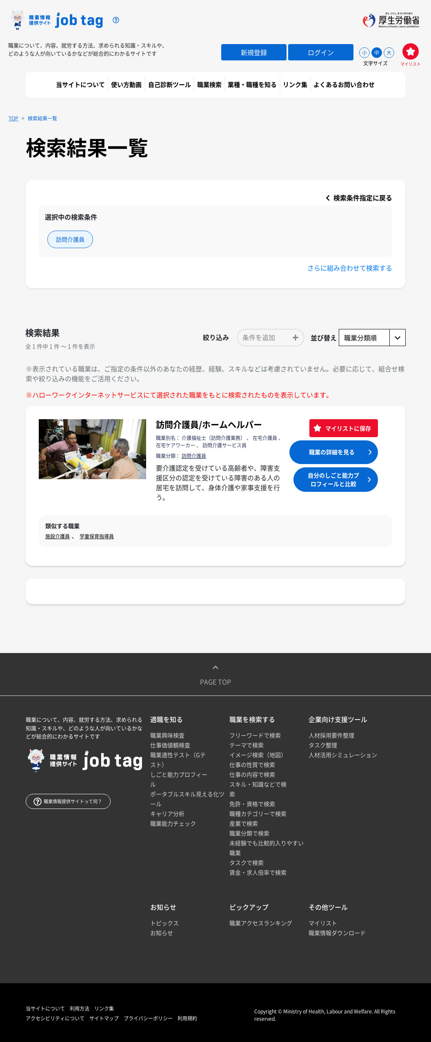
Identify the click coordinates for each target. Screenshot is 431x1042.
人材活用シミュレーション (343, 755)
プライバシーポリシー (148, 1018)
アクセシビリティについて (55, 1018)
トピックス (164, 923)
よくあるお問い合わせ (344, 84)
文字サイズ (375, 63)
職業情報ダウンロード (337, 933)
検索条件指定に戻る (359, 197)
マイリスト (323, 923)
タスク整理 (323, 745)
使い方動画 (127, 84)
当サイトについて (81, 84)
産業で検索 (243, 823)
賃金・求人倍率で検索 (258, 872)
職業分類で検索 (249, 833)
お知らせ (161, 933)
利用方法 (79, 1008)
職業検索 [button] (210, 84)
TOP (13, 118)
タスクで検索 (246, 862)
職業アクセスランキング (260, 923)
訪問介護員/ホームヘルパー (209, 424)
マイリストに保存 (347, 428)
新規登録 (254, 52)
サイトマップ (104, 1018)
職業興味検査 (167, 735)
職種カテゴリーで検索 (258, 813)
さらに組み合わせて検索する (349, 268)
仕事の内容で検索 (252, 774)
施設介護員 (57, 536)
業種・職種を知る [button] (253, 84)
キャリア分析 (167, 813)
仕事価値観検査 (170, 745)
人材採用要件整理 (331, 735)
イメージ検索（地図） (258, 755)
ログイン (321, 52)
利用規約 (187, 1018)
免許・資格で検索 (252, 804)
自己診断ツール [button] (170, 84)
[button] (270, 337)
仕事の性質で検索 (252, 764)
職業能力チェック (173, 823)
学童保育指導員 (97, 536)
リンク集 (296, 84)
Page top (215, 674)
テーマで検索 (246, 745)
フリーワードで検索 (255, 735)
